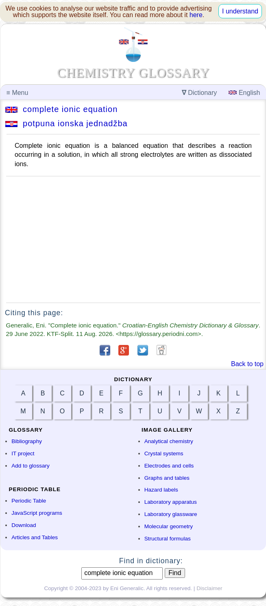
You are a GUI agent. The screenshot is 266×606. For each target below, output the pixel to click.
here (196, 14)
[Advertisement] (133, 239)
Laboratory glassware (170, 514)
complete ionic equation (61, 109)
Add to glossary (30, 466)
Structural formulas (167, 539)
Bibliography (26, 441)
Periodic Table (28, 501)
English (244, 92)
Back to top (247, 363)
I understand (240, 11)
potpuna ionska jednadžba (66, 123)
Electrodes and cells (169, 466)
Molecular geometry (168, 526)
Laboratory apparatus (170, 502)
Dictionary (199, 92)
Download (23, 525)
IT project (22, 453)
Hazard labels (161, 490)
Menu (17, 92)
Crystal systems (163, 453)
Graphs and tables (167, 478)
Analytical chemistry (168, 441)
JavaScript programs (36, 513)
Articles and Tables (34, 537)
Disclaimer (209, 588)
